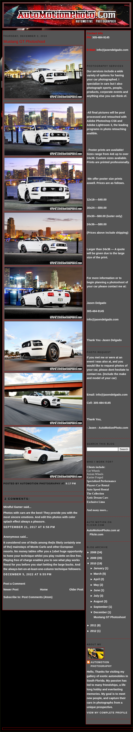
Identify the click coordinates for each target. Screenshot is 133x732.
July (96, 595)
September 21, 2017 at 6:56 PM (29, 527)
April (96, 579)
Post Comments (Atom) (37, 597)
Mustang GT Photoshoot (24, 41)
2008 (93, 552)
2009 (93, 558)
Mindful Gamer (13, 507)
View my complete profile (107, 712)
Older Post (76, 589)
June (96, 590)
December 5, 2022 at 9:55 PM (28, 574)
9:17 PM (71, 483)
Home (44, 589)
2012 (93, 631)
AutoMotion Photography (101, 664)
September (100, 606)
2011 (93, 625)
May (96, 584)
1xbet (55, 551)
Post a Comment (14, 583)
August (98, 601)
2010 (93, 563)
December (100, 612)
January (98, 568)
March (97, 573)
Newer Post (11, 589)
